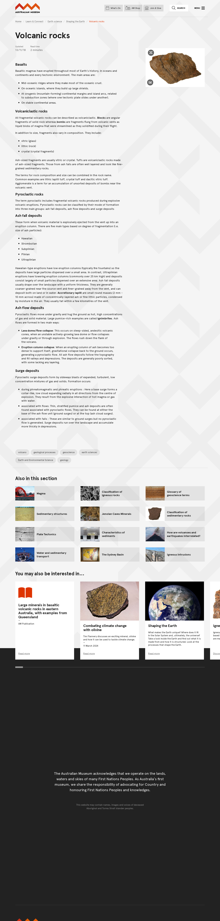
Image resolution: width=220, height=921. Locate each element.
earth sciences (89, 452)
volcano (22, 452)
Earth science (55, 21)
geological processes (44, 452)
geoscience (69, 452)
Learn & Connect (34, 21)
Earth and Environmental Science (35, 459)
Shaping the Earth (75, 21)
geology (64, 459)
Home (18, 21)
